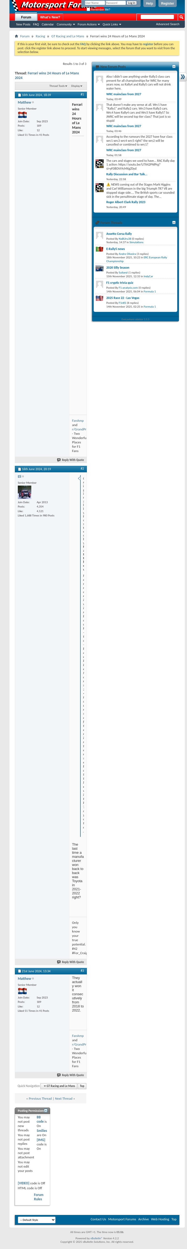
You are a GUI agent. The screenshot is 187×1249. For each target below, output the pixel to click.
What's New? (50, 17)
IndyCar (148, 276)
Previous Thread (40, 1098)
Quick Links (110, 24)
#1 (82, 94)
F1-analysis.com (128, 287)
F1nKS (122, 303)
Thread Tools (57, 86)
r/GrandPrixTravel (84, 429)
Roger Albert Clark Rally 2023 (125, 202)
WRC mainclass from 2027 (123, 94)
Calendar (48, 24)
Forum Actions (87, 24)
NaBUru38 (125, 238)
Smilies (42, 1131)
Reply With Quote (70, 460)
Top (82, 1086)
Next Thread (64, 1098)
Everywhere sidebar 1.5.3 (135, 319)
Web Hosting (160, 1219)
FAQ (36, 24)
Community (64, 24)
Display (75, 86)
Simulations (137, 242)
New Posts (23, 24)
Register (167, 3)
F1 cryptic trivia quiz (119, 283)
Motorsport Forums (122, 1219)
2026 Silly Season (117, 267)
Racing (40, 36)
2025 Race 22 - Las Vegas (122, 298)
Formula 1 (150, 291)
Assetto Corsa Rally (119, 234)
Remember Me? (98, 9)
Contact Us (98, 1219)
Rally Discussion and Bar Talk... (126, 174)
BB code (40, 1119)
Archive (143, 1219)
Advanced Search (167, 24)
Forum (26, 17)
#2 (82, 468)
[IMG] (41, 1140)
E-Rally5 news (115, 249)
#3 (82, 971)
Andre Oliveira (127, 254)
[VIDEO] (23, 1183)
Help (149, 3)
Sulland (123, 272)
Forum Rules (38, 1197)
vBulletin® (96, 1238)
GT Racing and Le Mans (67, 36)
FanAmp (78, 420)
